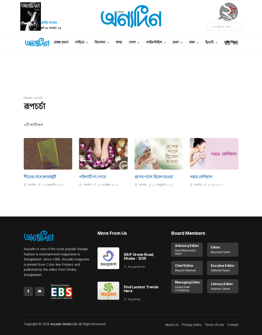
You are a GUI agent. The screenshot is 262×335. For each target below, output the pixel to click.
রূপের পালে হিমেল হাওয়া (154, 177)
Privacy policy (191, 325)
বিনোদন (100, 42)
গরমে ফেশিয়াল (201, 177)
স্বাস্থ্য (119, 42)
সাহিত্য (80, 42)
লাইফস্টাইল (154, 42)
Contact (232, 325)
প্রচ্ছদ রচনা (61, 42)
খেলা (132, 42)
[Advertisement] (134, 73)
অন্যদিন (32, 184)
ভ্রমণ (176, 42)
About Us (172, 325)
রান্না (192, 42)
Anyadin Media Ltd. (64, 324)
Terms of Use (214, 325)
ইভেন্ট (209, 42)
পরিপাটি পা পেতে (92, 177)
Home (28, 98)
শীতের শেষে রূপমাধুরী (40, 177)
